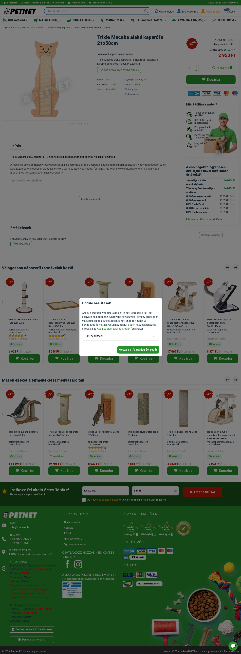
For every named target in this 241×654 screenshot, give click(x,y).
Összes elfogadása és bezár (138, 349)
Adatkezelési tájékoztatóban (113, 328)
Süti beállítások (94, 336)
